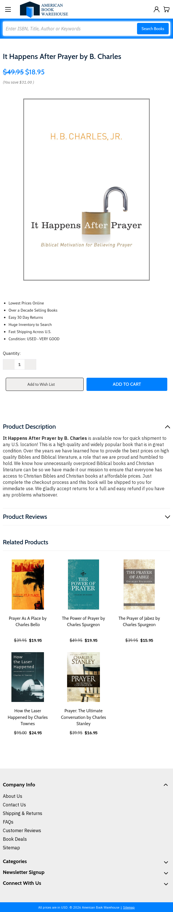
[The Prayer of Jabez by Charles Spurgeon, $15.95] (139, 584)
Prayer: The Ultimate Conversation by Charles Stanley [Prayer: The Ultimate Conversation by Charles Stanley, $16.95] (83, 717)
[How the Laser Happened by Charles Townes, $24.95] (28, 677)
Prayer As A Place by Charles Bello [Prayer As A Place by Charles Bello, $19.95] (28, 622)
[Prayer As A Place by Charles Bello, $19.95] (28, 584)
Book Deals (15, 839)
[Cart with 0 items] (166, 9)
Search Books (153, 28)
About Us (12, 796)
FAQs (8, 822)
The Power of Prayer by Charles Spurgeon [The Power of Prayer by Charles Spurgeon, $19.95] (83, 622)
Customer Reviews (22, 830)
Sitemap (11, 847)
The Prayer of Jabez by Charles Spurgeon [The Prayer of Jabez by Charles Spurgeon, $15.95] (139, 622)
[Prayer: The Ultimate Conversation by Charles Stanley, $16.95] (83, 677)
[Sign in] (156, 9)
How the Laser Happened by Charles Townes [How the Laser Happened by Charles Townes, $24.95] (28, 717)
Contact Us (14, 805)
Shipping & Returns (22, 813)
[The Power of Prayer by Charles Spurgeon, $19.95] (83, 584)
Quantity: (12, 353)
